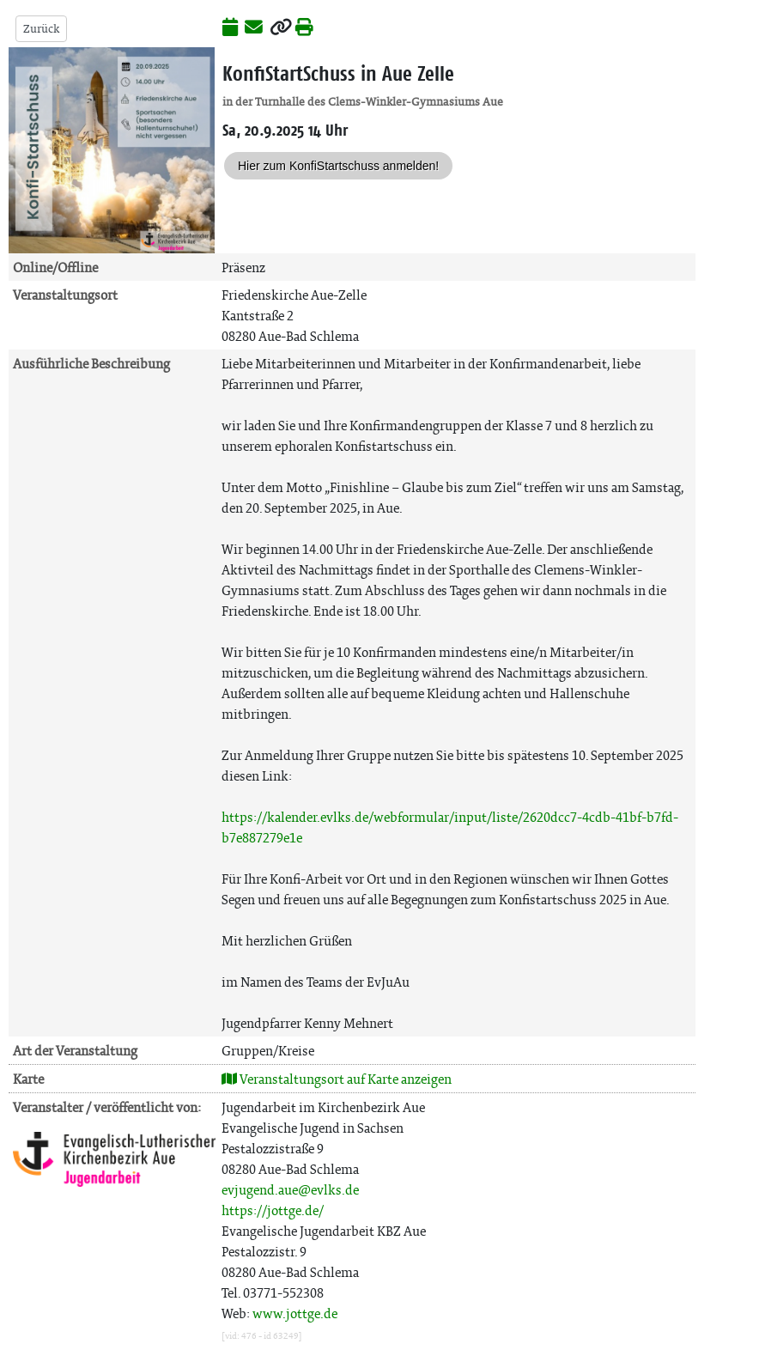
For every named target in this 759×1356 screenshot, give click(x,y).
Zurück (41, 29)
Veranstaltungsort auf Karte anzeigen (337, 1079)
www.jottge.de (294, 1313)
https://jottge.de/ (273, 1210)
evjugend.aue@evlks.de (290, 1190)
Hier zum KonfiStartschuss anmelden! (338, 166)
